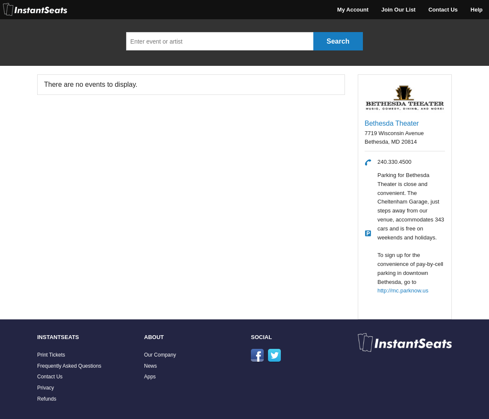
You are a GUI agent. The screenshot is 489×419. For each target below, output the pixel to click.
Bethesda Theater (392, 123)
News (150, 366)
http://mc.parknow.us (402, 290)
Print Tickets (51, 355)
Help (477, 9)
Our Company (160, 355)
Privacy (45, 388)
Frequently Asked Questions (69, 366)
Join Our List (398, 9)
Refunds (46, 399)
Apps (150, 377)
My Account (352, 9)
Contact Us (443, 9)
